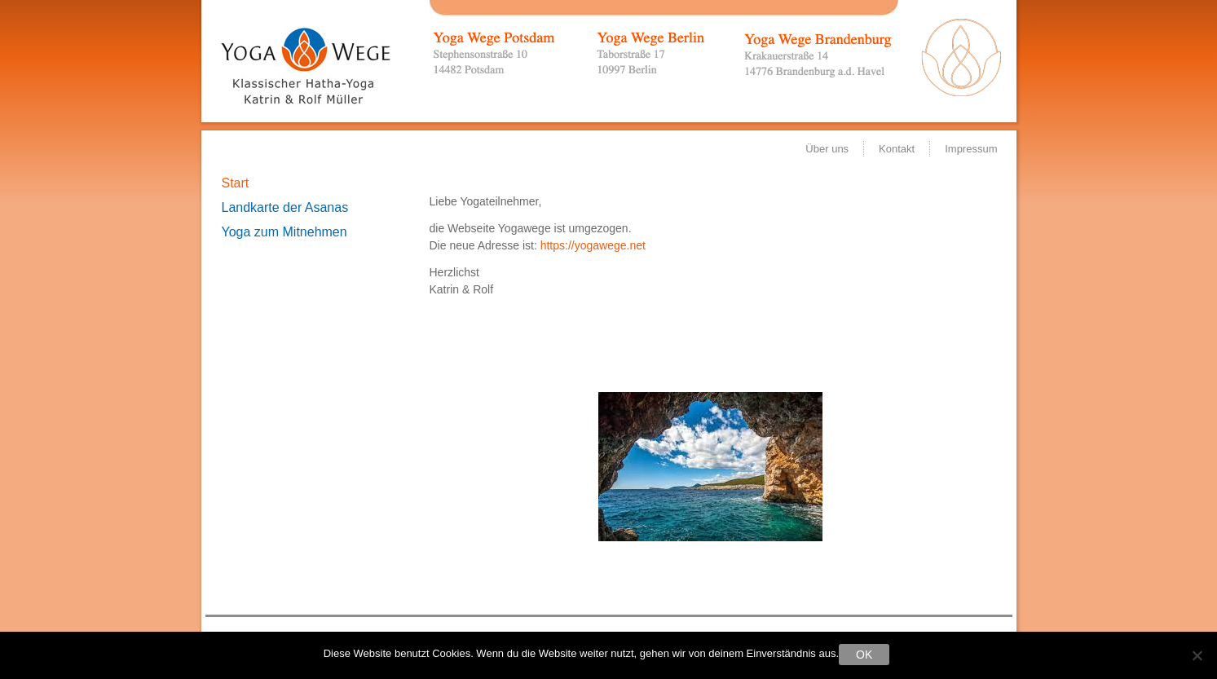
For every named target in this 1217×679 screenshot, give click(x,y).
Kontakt (897, 149)
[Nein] (1196, 655)
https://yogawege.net (593, 245)
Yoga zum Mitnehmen (284, 232)
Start (235, 183)
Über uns (827, 149)
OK (864, 654)
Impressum (971, 149)
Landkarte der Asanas (285, 207)
